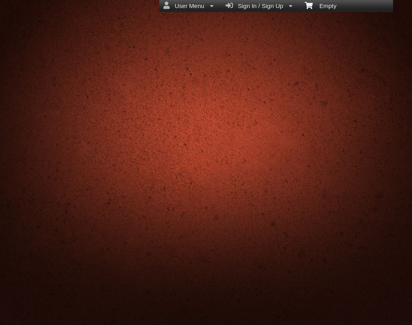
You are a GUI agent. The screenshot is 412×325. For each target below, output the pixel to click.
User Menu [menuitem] (188, 5)
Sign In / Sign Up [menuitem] (259, 5)
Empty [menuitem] (320, 5)
